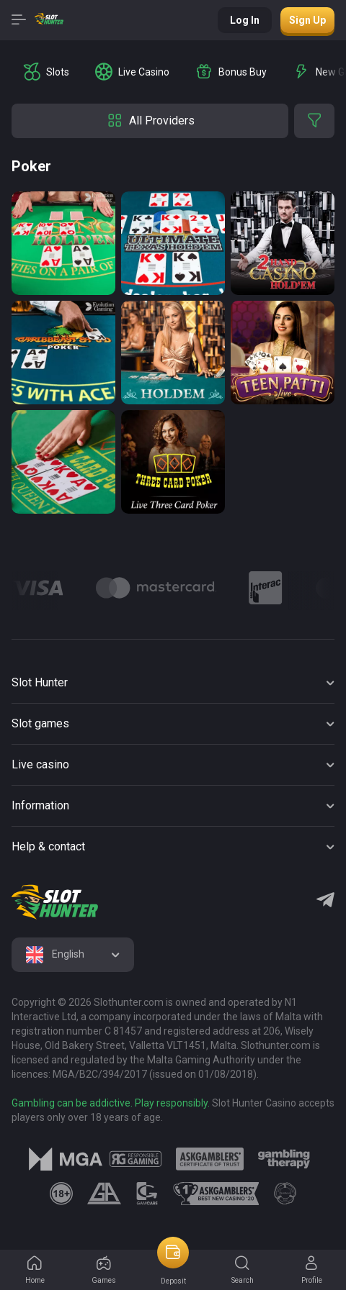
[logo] (55, 902)
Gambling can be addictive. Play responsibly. (111, 1103)
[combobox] (73, 954)
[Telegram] (325, 901)
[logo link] (135, 1159)
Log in (245, 20)
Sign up (307, 20)
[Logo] (156, 587)
